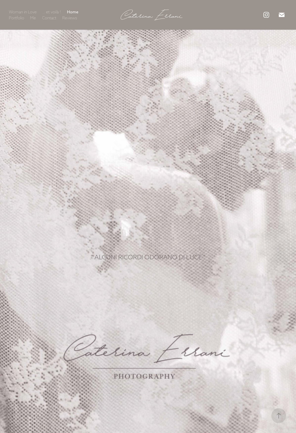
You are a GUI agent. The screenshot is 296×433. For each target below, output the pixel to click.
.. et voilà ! (52, 11)
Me (33, 17)
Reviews (69, 17)
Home (72, 11)
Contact (49, 17)
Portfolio (16, 17)
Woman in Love (23, 11)
